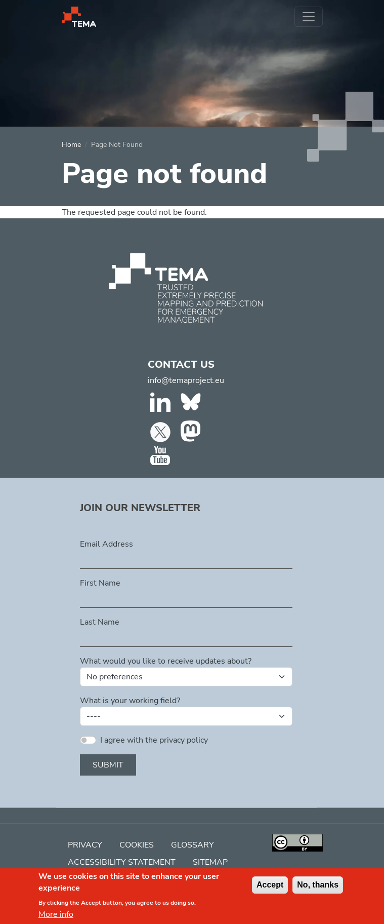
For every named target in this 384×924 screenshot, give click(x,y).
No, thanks (317, 889)
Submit (108, 765)
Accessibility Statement (122, 862)
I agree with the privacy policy (154, 740)
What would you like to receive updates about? (165, 661)
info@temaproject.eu (186, 380)
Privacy (85, 845)
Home (71, 144)
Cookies (136, 845)
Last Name (99, 622)
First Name (100, 583)
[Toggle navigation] (308, 17)
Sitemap (210, 862)
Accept (270, 889)
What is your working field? (130, 700)
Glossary (192, 845)
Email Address (106, 544)
